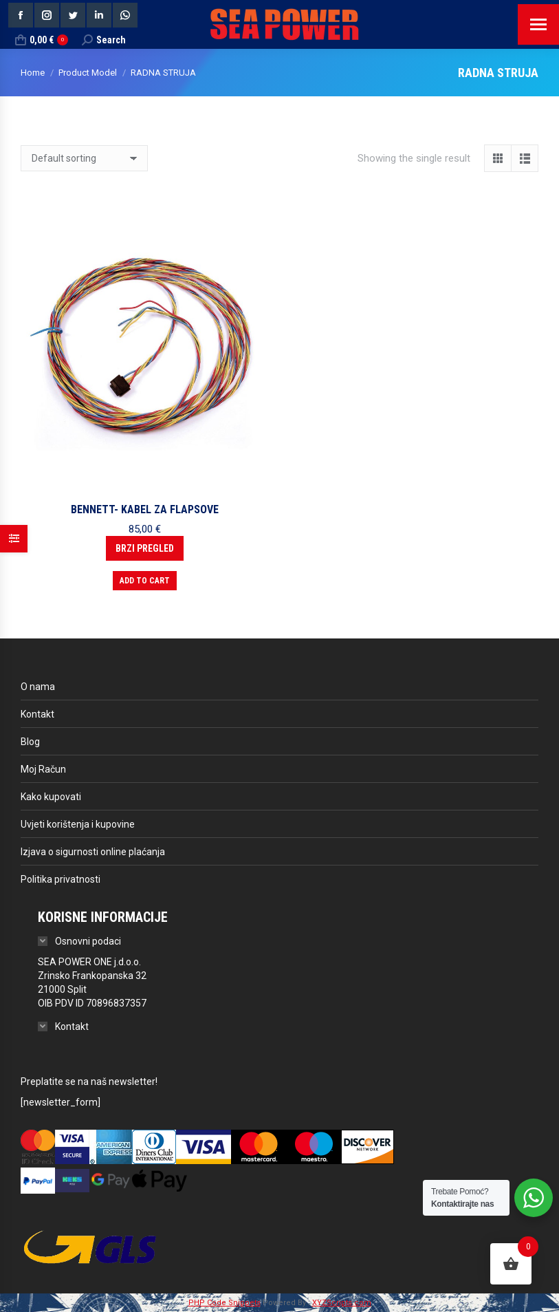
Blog (30, 741)
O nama (38, 686)
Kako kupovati (51, 796)
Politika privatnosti (60, 879)
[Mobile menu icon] (538, 24)
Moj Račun (43, 769)
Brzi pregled (145, 548)
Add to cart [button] (145, 580)
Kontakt (37, 714)
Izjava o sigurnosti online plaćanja (93, 851)
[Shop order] (84, 158)
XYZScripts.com (341, 1302)
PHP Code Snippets (224, 1302)
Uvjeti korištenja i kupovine (78, 824)
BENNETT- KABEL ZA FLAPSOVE (145, 509)
